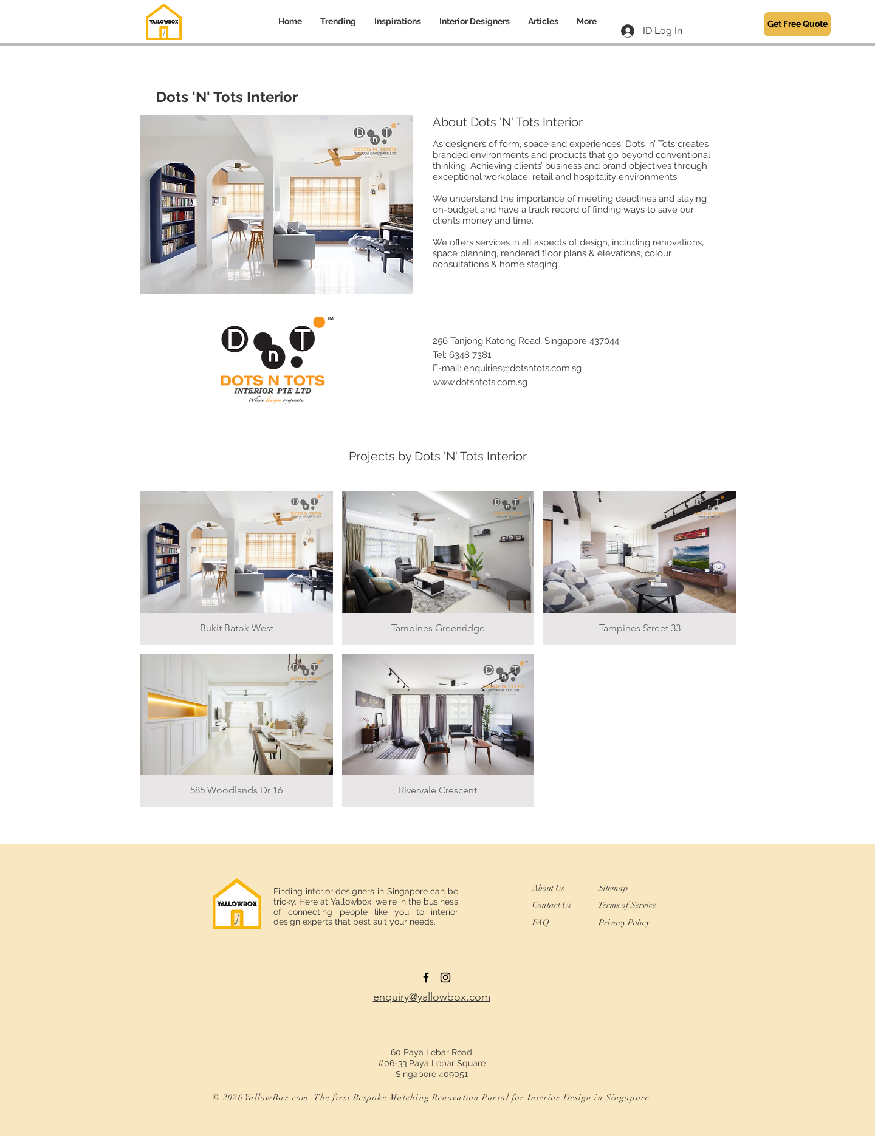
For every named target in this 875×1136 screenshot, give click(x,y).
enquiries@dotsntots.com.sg (523, 368)
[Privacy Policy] (629, 922)
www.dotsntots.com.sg (480, 382)
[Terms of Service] (627, 905)
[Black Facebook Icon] (426, 977)
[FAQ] (544, 922)
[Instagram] (445, 977)
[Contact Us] (557, 905)
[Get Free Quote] (797, 24)
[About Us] (554, 888)
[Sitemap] (619, 888)
